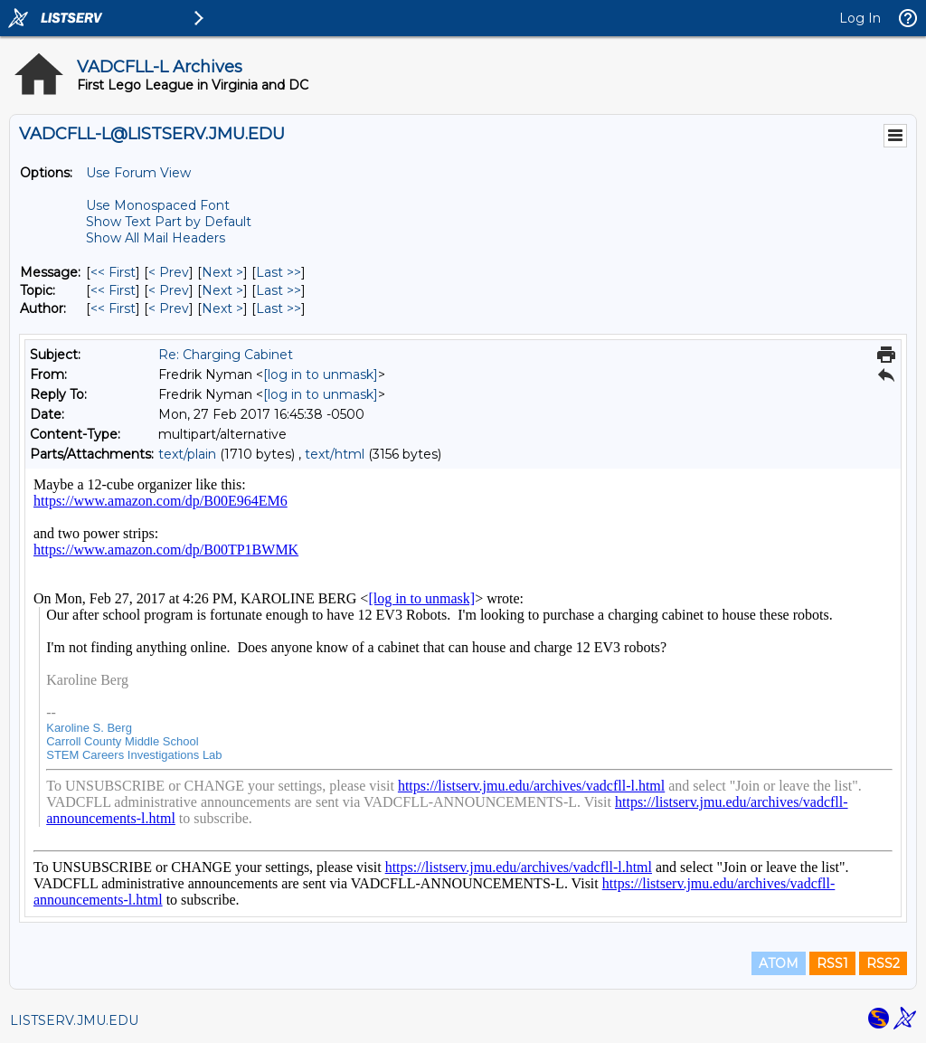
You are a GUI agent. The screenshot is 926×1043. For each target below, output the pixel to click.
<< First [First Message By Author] (113, 308)
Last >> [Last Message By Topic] (278, 290)
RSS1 (832, 963)
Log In (860, 18)
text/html (334, 454)
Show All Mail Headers (155, 238)
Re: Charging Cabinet (225, 354)
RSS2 (883, 963)
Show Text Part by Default (168, 221)
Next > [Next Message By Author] (222, 308)
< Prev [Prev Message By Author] (168, 308)
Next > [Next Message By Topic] (222, 290)
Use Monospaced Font (158, 205)
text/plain (187, 454)
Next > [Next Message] (222, 272)
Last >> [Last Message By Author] (278, 308)
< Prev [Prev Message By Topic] (168, 290)
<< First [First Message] (113, 272)
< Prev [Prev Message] (168, 272)
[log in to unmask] (320, 374)
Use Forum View (138, 173)
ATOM (778, 963)
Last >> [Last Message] (278, 272)
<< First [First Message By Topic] (113, 290)
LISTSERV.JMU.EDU (74, 1020)
